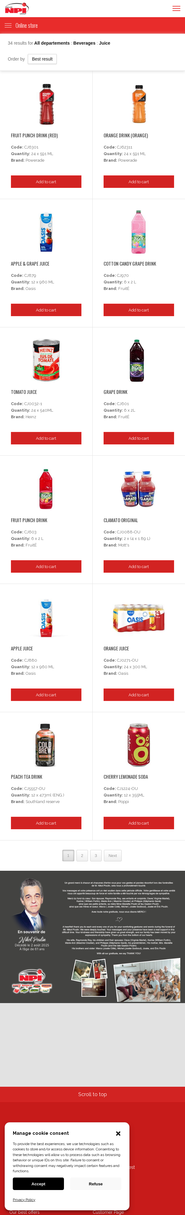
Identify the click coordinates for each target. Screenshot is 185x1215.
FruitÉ (123, 288)
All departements (52, 43)
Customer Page (108, 1212)
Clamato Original (121, 520)
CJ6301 (31, 147)
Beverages (85, 43)
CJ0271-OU (127, 660)
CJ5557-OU (34, 788)
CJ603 (30, 532)
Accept (38, 1184)
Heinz (31, 416)
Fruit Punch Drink (29, 520)
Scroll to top (92, 1094)
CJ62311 (124, 147)
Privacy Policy (24, 1200)
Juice (104, 43)
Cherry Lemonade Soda (126, 776)
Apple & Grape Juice (30, 263)
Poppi (123, 801)
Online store (21, 25)
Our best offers (24, 1212)
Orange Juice (116, 648)
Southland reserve (43, 801)
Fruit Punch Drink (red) (34, 135)
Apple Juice (22, 648)
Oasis (31, 288)
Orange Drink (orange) (126, 135)
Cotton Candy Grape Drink (130, 263)
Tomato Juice (24, 391)
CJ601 (123, 403)
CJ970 (123, 275)
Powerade (35, 160)
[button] (118, 1134)
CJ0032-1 (33, 403)
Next (113, 855)
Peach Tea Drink (26, 776)
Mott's (123, 545)
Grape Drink (115, 391)
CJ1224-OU (127, 788)
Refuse (96, 1184)
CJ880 (30, 660)
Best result (42, 58)
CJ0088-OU (128, 532)
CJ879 (30, 275)
